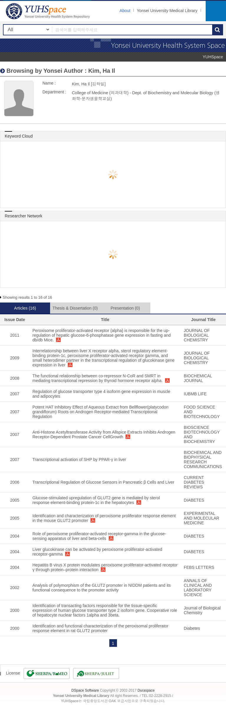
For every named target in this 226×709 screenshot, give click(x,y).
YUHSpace (213, 56)
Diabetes (192, 628)
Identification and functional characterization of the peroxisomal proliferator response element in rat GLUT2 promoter (100, 628)
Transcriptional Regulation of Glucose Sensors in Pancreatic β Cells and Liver (103, 482)
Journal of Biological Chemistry (202, 610)
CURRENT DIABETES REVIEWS (194, 482)
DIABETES (194, 500)
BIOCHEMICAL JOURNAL (198, 378)
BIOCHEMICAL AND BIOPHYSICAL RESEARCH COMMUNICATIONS (203, 459)
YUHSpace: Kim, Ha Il (48, 11)
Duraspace (146, 690)
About (125, 10)
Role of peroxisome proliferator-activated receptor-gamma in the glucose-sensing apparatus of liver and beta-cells (99, 536)
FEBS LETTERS (199, 567)
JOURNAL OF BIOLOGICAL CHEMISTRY (197, 335)
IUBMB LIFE (195, 393)
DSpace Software (85, 690)
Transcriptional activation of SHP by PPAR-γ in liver (79, 459)
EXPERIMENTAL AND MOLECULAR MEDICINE (202, 518)
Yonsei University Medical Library (167, 10)
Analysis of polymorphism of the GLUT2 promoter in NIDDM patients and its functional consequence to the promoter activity (101, 587)
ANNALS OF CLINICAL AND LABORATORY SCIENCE (198, 587)
